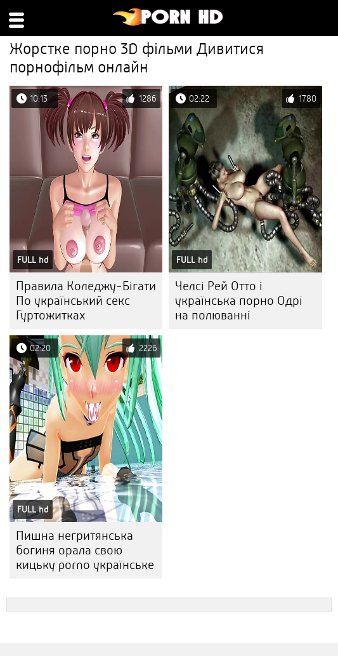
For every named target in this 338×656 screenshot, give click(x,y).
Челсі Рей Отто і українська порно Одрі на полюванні (238, 301)
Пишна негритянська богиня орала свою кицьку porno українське (85, 550)
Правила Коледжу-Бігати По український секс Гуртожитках (86, 301)
